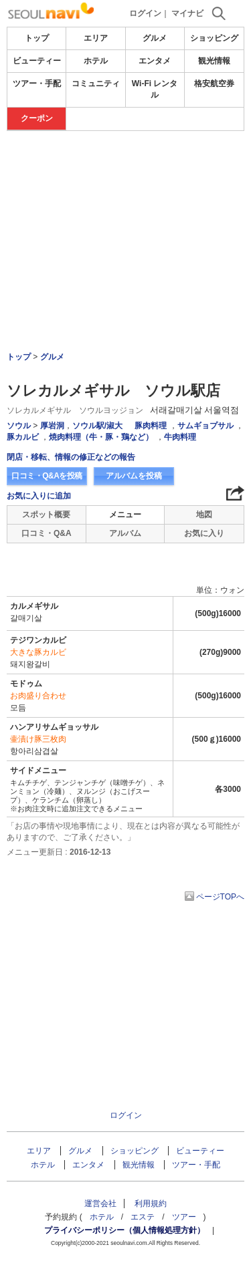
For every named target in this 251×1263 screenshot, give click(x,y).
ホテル (96, 60)
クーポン (37, 118)
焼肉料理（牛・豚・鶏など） (101, 437)
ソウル (19, 425)
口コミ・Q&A (46, 533)
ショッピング (214, 38)
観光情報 (214, 60)
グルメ (155, 38)
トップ (37, 38)
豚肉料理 (151, 425)
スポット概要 (46, 514)
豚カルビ (23, 437)
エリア (96, 38)
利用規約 (151, 1203)
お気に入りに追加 (39, 496)
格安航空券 (214, 83)
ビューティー (37, 60)
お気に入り (204, 533)
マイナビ (187, 13)
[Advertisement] (126, 171)
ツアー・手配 (37, 83)
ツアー (184, 1217)
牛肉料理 (180, 437)
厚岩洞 (52, 425)
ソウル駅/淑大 (97, 425)
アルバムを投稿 (134, 475)
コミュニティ (96, 83)
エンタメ (155, 60)
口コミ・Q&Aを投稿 (46, 475)
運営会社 (100, 1203)
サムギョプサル (205, 425)
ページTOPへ (220, 896)
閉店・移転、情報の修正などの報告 (71, 457)
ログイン (145, 13)
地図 (204, 514)
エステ (143, 1217)
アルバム (125, 533)
